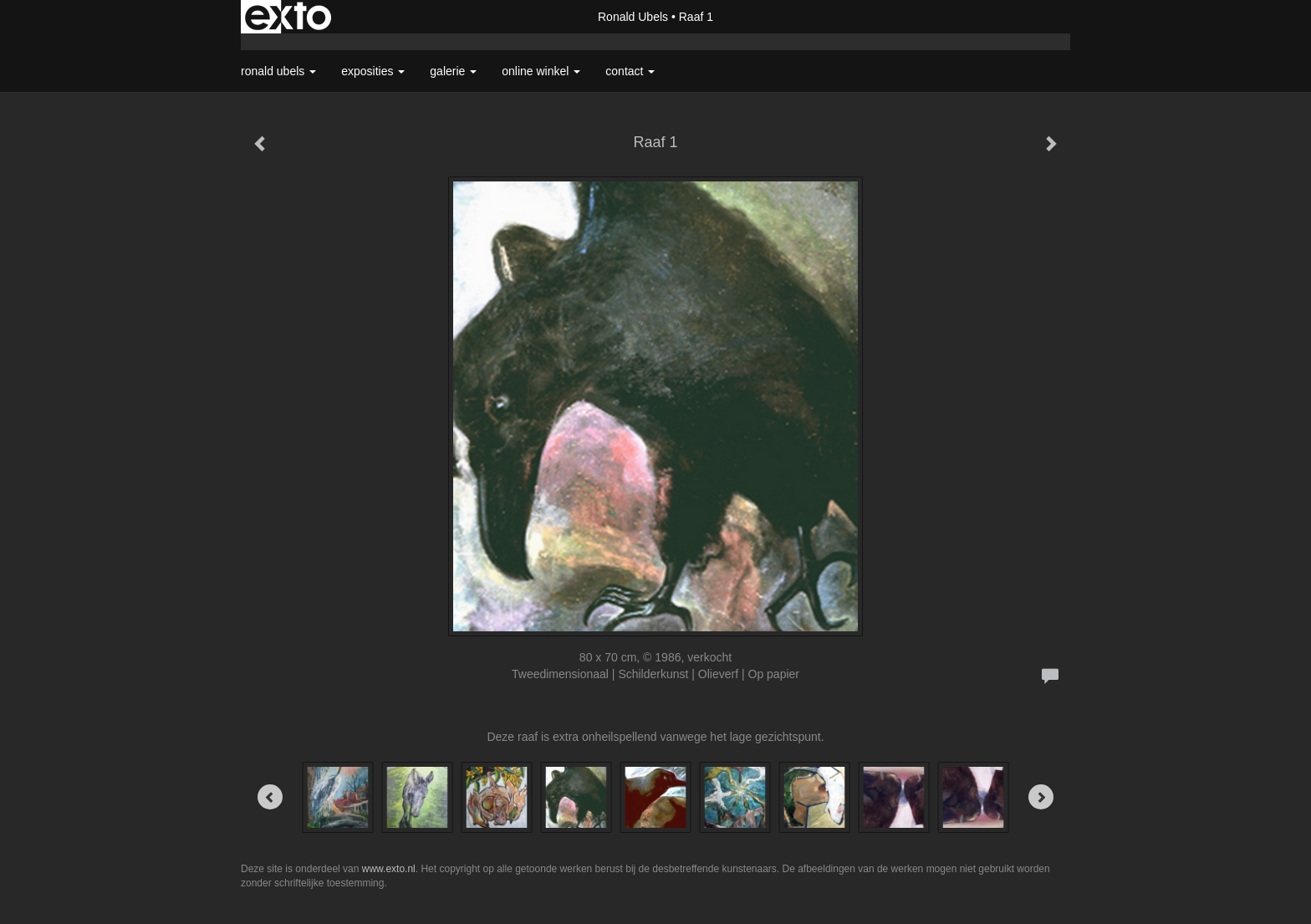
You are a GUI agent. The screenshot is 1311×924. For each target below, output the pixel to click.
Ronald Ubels (633, 16)
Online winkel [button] (541, 71)
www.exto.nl (389, 869)
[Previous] (270, 796)
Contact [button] (630, 71)
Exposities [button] (373, 71)
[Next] (1040, 796)
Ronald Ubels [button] (278, 71)
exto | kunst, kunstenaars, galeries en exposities (288, 16)
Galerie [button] (453, 71)
